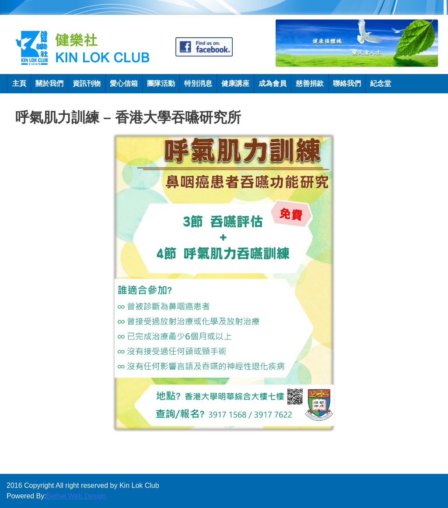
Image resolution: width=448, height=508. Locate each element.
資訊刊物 (87, 83)
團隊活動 (161, 83)
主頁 (19, 83)
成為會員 (273, 83)
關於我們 (49, 83)
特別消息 (198, 83)
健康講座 (235, 83)
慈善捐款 (310, 83)
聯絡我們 (347, 83)
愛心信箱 (124, 83)
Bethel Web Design (76, 496)
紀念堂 (380, 83)
